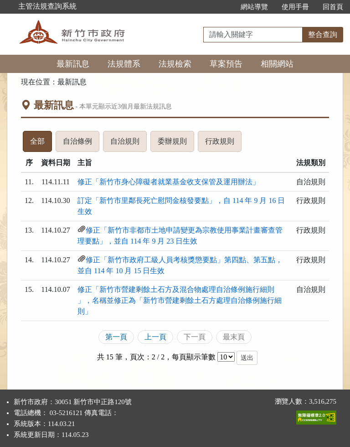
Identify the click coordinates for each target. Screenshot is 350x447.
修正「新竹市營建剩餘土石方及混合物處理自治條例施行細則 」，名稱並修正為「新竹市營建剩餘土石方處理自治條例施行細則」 (179, 300)
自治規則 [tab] (128, 143)
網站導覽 (254, 6)
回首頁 (333, 6)
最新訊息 (73, 63)
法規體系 (124, 63)
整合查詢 (322, 34)
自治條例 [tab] (81, 143)
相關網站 (277, 63)
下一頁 (195, 337)
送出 (247, 357)
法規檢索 (175, 63)
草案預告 (226, 63)
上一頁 (155, 337)
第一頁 (116, 337)
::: (224, 6)
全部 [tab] (41, 143)
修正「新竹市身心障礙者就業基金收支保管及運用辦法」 (168, 182)
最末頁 (234, 337)
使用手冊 (295, 6)
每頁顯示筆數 (194, 357)
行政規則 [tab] (223, 143)
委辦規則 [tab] (176, 143)
